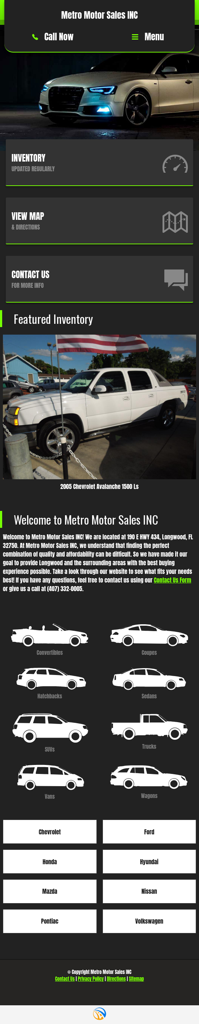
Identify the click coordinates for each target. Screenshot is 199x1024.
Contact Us (65, 978)
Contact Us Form (172, 580)
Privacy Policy (91, 978)
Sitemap (136, 978)
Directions (116, 978)
